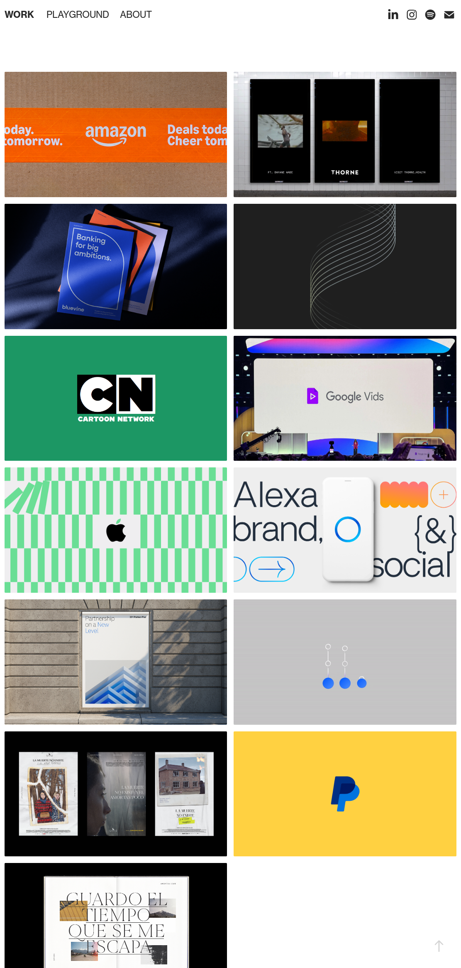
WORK (19, 14)
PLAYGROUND (77, 14)
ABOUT (136, 14)
